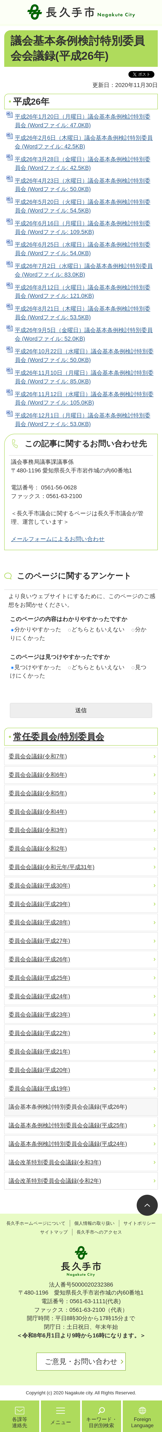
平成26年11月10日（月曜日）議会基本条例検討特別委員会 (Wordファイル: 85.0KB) (84, 377)
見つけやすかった (36, 667)
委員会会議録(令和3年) (38, 830)
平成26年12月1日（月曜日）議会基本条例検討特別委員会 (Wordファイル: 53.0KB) (82, 419)
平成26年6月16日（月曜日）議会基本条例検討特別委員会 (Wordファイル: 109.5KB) (82, 227)
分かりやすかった (36, 629)
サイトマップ (54, 1232)
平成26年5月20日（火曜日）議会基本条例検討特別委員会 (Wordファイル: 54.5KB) (82, 206)
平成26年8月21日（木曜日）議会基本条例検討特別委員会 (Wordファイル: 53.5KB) (82, 312)
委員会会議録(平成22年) (39, 1033)
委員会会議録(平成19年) (39, 1088)
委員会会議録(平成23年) (39, 1014)
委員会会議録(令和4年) (38, 811)
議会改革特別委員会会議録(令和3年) (55, 1162)
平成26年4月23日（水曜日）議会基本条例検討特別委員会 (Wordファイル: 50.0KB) (82, 185)
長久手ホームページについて (36, 1223)
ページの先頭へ (147, 1205)
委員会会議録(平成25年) (39, 977)
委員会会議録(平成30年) (39, 885)
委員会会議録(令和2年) (38, 848)
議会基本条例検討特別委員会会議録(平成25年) (68, 1125)
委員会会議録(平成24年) (39, 996)
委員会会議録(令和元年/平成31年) (51, 867)
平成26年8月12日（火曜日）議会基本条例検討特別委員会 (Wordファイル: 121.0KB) (82, 291)
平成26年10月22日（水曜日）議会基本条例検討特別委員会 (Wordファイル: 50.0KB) (84, 355)
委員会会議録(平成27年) (39, 941)
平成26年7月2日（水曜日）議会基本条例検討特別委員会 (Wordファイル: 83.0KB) (84, 270)
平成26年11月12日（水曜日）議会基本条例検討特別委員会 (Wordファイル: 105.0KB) (84, 398)
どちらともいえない (96, 629)
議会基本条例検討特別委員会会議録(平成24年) (68, 1144)
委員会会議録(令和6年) (38, 774)
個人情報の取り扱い (94, 1223)
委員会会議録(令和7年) (38, 756)
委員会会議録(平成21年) (39, 1051)
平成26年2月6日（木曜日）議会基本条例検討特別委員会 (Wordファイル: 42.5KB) (84, 142)
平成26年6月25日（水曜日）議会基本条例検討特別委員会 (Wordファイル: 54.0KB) (82, 248)
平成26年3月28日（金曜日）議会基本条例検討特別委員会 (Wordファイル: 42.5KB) (82, 163)
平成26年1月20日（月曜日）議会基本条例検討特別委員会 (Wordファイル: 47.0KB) (82, 120)
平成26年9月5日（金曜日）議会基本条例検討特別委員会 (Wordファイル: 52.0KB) (84, 334)
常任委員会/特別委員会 (58, 737)
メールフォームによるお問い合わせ (58, 539)
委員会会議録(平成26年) (39, 959)
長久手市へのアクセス (99, 1232)
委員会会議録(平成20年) (39, 1070)
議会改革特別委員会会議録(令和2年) (55, 1181)
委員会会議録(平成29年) (39, 904)
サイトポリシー (139, 1223)
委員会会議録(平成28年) (39, 922)
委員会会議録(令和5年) (38, 793)
